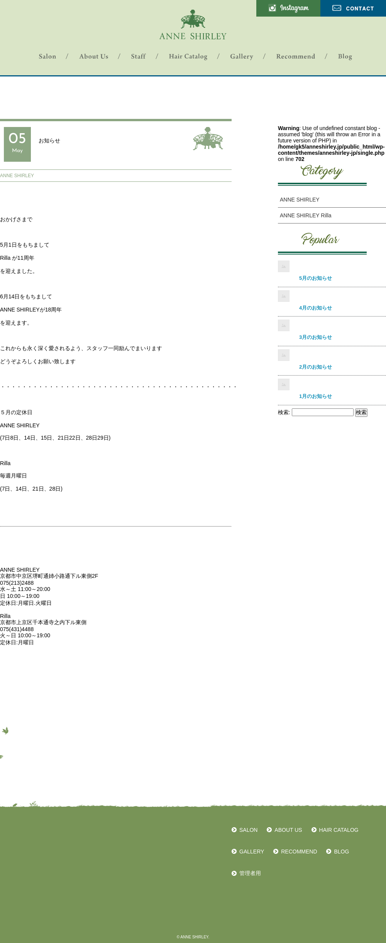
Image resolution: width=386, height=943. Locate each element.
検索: (284, 412)
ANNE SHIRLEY (17, 175)
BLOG (341, 851)
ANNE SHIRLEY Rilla (306, 215)
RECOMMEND (299, 851)
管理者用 (250, 873)
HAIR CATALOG (339, 830)
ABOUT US (288, 830)
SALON (248, 830)
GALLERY (251, 851)
